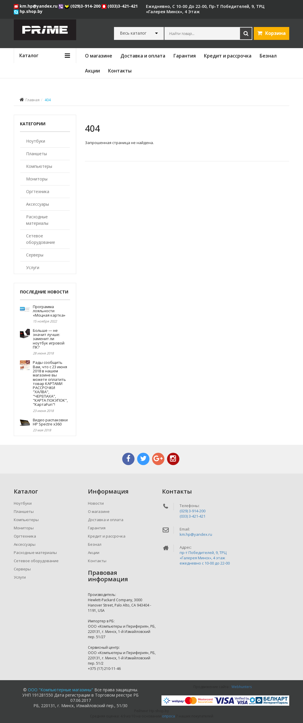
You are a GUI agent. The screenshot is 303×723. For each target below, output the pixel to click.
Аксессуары (37, 204)
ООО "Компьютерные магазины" (60, 689)
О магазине (98, 56)
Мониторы (36, 179)
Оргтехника (37, 191)
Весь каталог (133, 33)
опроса (168, 716)
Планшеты (36, 153)
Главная (32, 99)
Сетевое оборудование (40, 239)
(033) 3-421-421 (192, 516)
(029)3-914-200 (83, 6)
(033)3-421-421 (120, 6)
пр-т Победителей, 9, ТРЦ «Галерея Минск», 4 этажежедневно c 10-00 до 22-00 (205, 558)
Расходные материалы (37, 220)
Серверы (34, 255)
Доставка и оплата (142, 56)
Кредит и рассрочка (227, 56)
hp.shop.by (28, 11)
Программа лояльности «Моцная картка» (49, 311)
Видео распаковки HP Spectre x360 (50, 422)
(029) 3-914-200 (192, 510)
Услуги (32, 267)
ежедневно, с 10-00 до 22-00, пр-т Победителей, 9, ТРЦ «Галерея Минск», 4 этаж (205, 9)
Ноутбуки (35, 141)
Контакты (120, 70)
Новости (96, 503)
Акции (92, 70)
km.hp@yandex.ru (36, 6)
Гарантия (184, 56)
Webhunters (241, 686)
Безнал (268, 56)
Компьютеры (39, 166)
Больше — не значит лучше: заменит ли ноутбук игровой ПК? (48, 339)
